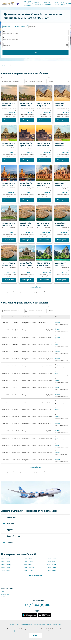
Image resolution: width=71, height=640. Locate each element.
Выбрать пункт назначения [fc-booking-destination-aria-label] (10, 39)
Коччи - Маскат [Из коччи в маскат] (28, 564)
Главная (3, 65)
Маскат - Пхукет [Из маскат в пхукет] (5, 567)
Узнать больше (64, 3)
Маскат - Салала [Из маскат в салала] (28, 570)
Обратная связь (5, 594)
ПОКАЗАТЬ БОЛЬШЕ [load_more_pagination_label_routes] (35, 576)
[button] (21, 26)
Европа (8, 542)
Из (4, 31)
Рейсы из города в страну (39, 624)
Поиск (35, 52)
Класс (49, 77)
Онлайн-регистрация (37, 3)
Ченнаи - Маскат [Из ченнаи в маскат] (51, 564)
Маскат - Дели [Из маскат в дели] (51, 562)
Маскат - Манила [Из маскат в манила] (51, 567)
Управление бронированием (48, 3)
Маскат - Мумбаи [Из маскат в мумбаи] (51, 559)
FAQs (2, 591)
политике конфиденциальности (15, 631)
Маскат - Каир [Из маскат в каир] (28, 559)
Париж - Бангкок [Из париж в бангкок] (5, 570)
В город (17, 624)
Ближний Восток (11, 536)
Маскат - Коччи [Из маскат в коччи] (5, 559)
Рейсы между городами (26, 624)
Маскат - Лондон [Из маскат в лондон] (51, 570)
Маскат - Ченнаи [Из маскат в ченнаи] (5, 562)
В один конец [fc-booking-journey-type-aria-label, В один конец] (6, 26)
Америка (8, 523)
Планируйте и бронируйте (29, 3)
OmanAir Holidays (57, 3)
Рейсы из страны (57, 624)
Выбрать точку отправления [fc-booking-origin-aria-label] (10, 33)
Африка (8, 530)
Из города (49, 624)
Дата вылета (6, 44)
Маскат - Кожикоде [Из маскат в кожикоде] (29, 567)
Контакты (3, 597)
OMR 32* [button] (43, 18)
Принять (35, 635)
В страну (12, 624)
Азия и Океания (11, 517)
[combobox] (13, 81)
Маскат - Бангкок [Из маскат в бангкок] (28, 562)
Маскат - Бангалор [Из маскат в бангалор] (6, 564)
